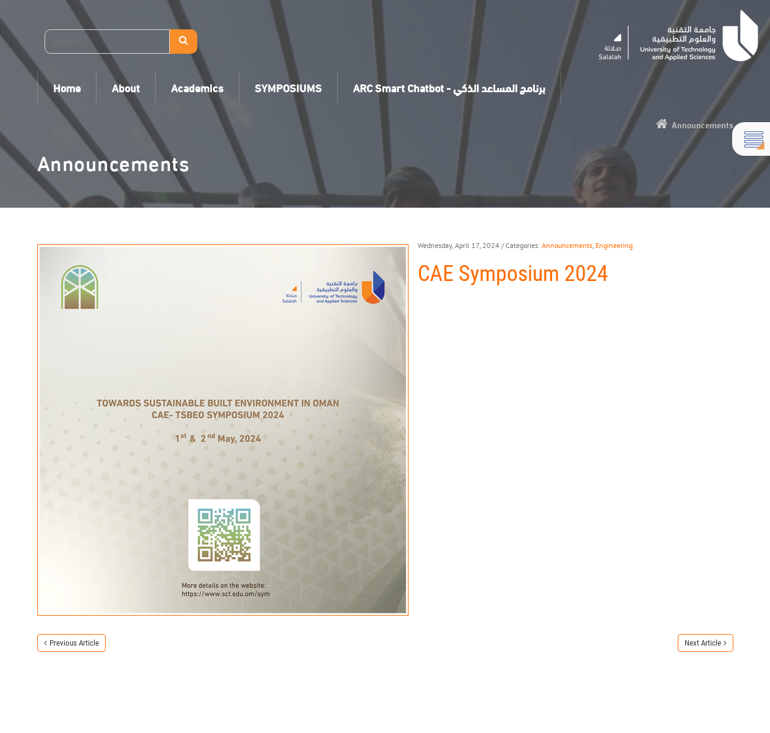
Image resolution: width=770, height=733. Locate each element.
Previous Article (74, 642)
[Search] (107, 41)
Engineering (614, 245)
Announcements (567, 245)
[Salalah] (679, 35)
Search (183, 41)
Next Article (703, 642)
